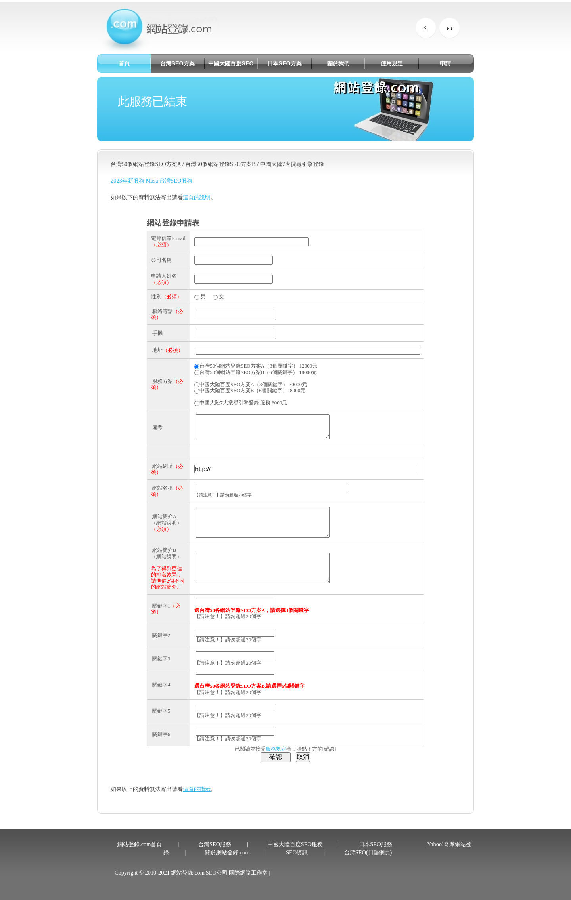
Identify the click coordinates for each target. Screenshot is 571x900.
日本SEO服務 (376, 855)
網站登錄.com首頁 (139, 855)
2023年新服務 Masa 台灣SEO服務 (151, 180)
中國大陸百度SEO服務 (295, 855)
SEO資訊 (297, 863)
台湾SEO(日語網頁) (368, 863)
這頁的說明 (197, 197)
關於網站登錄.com (227, 863)
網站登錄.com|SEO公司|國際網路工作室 (219, 883)
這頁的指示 (197, 800)
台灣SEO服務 (214, 855)
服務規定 (276, 760)
